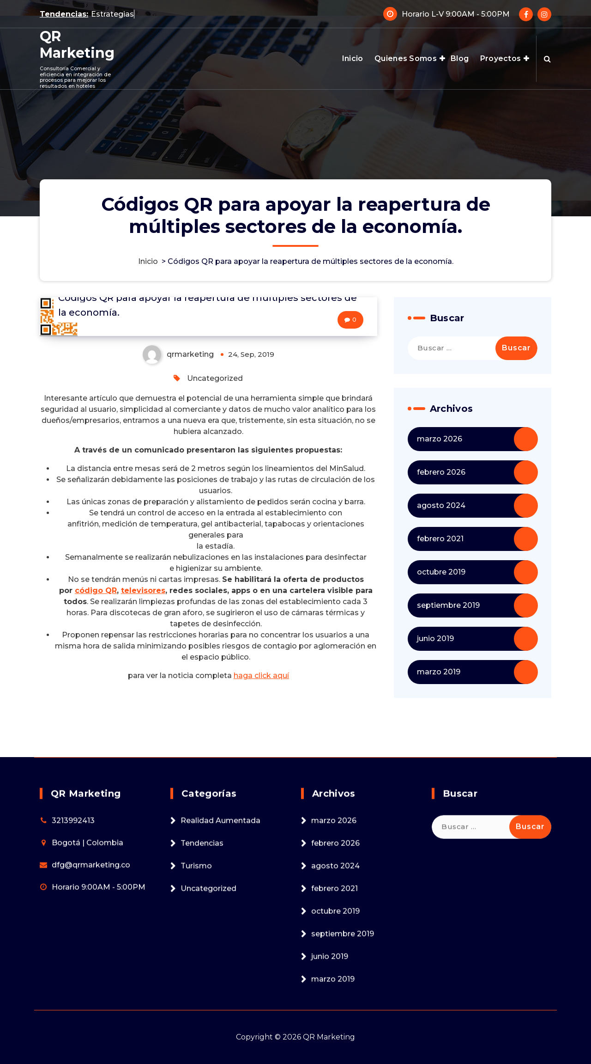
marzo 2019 (438, 671)
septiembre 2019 (448, 605)
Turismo (196, 935)
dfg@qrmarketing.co (91, 934)
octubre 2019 (441, 572)
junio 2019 (435, 638)
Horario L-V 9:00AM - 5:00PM (456, 13)
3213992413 (73, 890)
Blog (460, 58)
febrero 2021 (440, 538)
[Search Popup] (547, 58)
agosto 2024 (441, 505)
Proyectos (500, 58)
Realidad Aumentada (220, 890)
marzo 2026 (439, 438)
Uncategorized (215, 378)
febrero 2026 (441, 472)
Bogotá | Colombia (87, 912)
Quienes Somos (405, 58)
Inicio (352, 58)
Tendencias (202, 913)
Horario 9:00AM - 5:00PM (98, 957)
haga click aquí (261, 675)
